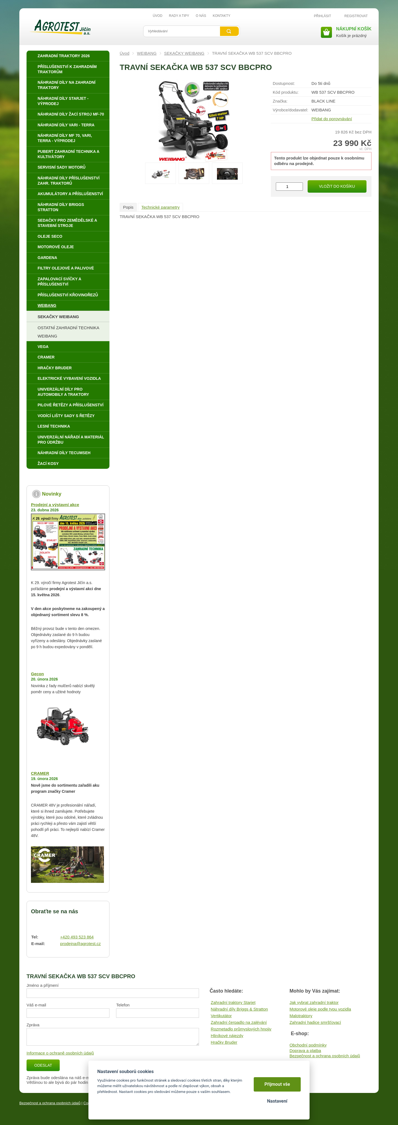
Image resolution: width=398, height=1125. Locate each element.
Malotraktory (300, 1015)
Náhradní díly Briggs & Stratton (239, 1009)
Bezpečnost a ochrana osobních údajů (324, 1055)
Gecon (37, 673)
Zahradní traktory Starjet (233, 1002)
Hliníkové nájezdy (227, 1035)
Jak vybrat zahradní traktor (314, 1002)
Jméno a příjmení (43, 985)
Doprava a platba (305, 1050)
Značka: (280, 101)
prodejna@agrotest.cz (80, 943)
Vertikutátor (221, 1015)
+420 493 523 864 (77, 937)
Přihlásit (322, 16)
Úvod (124, 53)
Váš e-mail (36, 1005)
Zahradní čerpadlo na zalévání (239, 1022)
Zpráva (33, 1024)
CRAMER (40, 773)
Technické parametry (160, 207)
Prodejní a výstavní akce (55, 504)
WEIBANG (147, 53)
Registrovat (356, 16)
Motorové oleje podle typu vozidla (320, 1009)
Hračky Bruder (224, 1042)
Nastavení (277, 1101)
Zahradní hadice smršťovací (315, 1022)
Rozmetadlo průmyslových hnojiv (241, 1029)
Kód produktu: (285, 92)
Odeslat (43, 1065)
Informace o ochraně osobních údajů (60, 1053)
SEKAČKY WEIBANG (184, 53)
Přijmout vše (277, 1084)
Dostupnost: (284, 83)
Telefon (122, 1005)
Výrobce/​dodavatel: (290, 110)
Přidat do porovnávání (331, 118)
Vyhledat (229, 31)
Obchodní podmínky (307, 1045)
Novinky (51, 494)
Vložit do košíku (337, 186)
